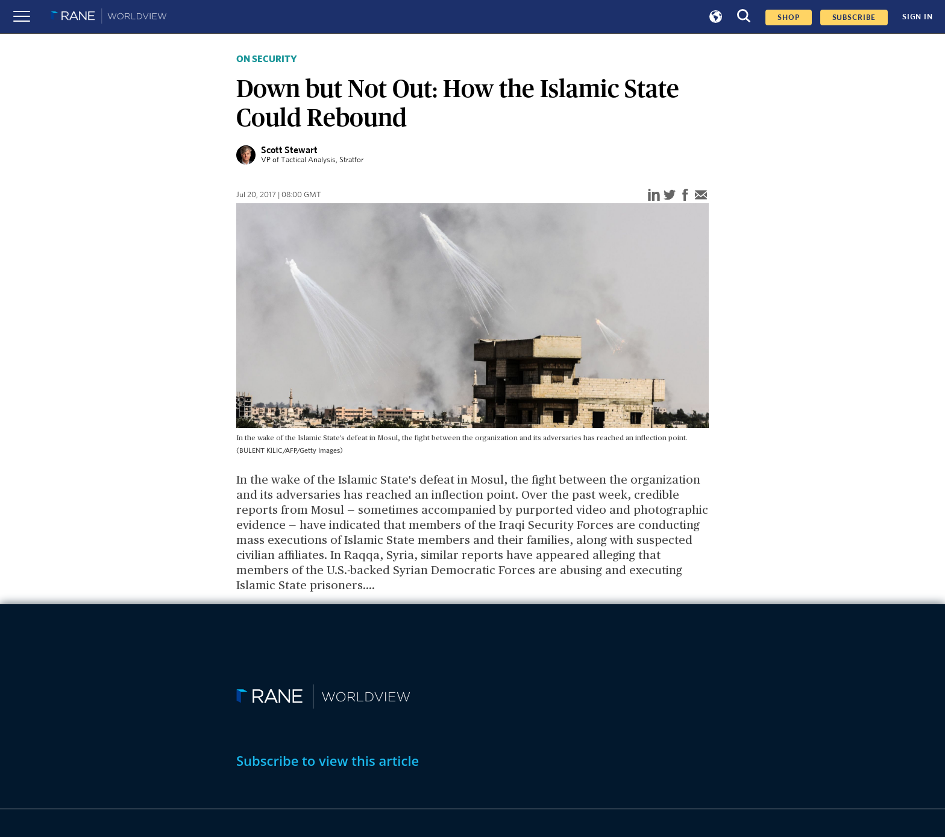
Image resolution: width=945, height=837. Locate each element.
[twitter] (669, 195)
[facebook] (685, 195)
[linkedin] (654, 195)
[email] (701, 195)
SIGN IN (917, 17)
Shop (788, 17)
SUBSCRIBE (854, 17)
